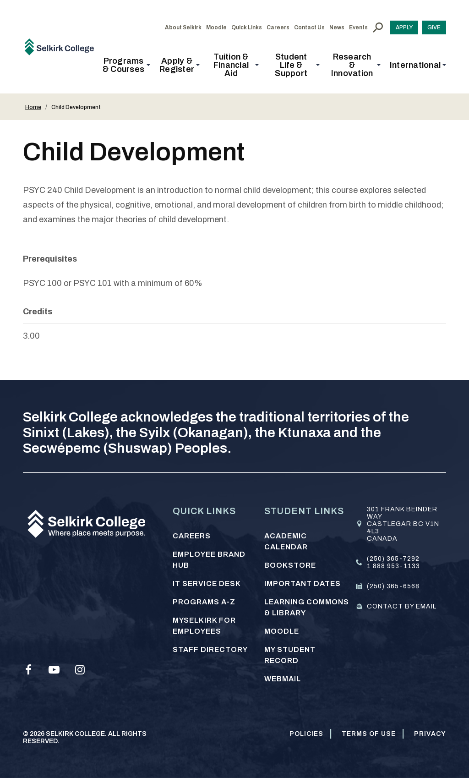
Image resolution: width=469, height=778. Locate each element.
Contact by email (401, 606)
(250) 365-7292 (393, 558)
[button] (126, 65)
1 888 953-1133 (393, 566)
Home (33, 107)
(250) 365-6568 (393, 586)
